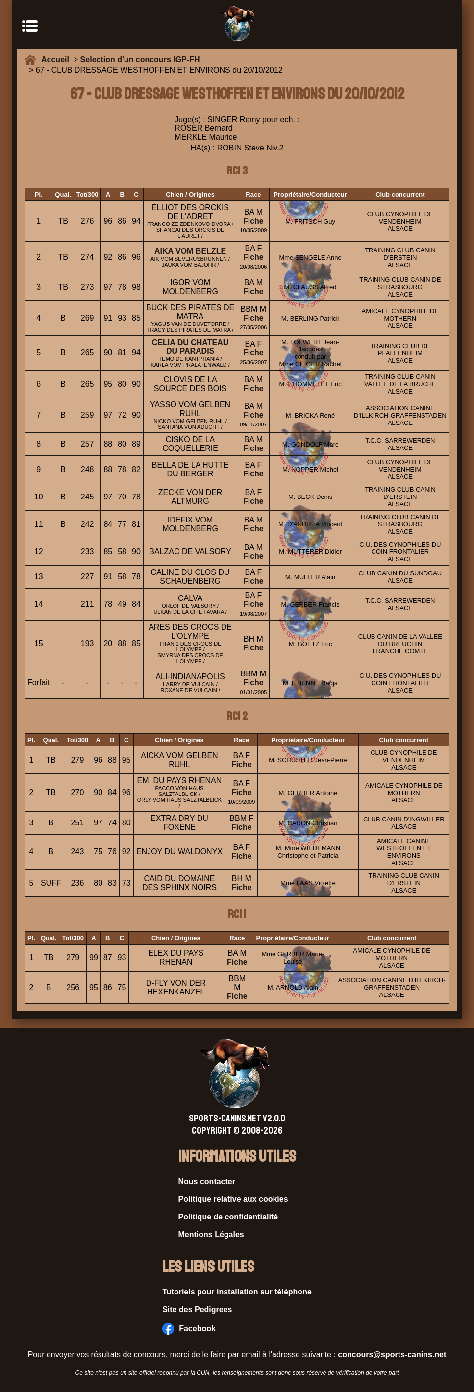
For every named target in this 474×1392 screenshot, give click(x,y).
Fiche (253, 221)
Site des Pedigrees (197, 1309)
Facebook (189, 1329)
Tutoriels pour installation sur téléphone (237, 1292)
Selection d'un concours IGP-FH (140, 59)
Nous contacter (206, 1181)
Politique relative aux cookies (233, 1199)
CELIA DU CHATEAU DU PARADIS (190, 346)
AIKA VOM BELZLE (190, 251)
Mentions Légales (211, 1234)
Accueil (57, 59)
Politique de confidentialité (228, 1217)
